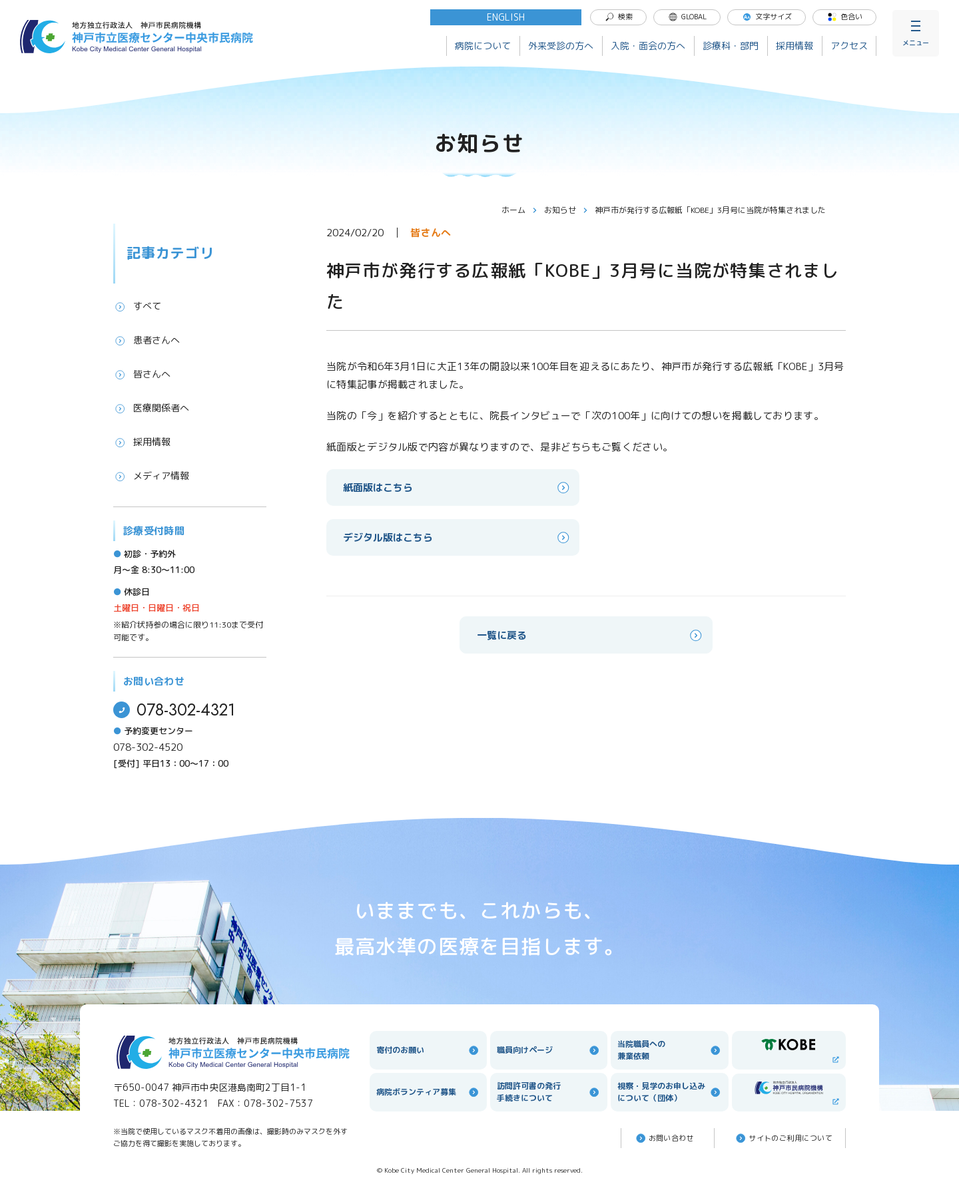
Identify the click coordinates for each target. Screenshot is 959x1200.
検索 (619, 16)
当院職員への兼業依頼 (669, 1050)
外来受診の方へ (560, 45)
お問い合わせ (664, 1138)
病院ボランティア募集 (428, 1092)
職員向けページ (549, 1050)
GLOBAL (687, 16)
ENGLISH (506, 17)
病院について (483, 45)
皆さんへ (141, 374)
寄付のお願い (428, 1050)
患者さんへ (146, 340)
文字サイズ (767, 16)
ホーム (519, 210)
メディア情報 (151, 476)
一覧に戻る (590, 635)
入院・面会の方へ (648, 45)
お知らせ (566, 210)
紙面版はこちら (457, 487)
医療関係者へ (151, 408)
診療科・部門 (731, 45)
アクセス (849, 45)
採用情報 (794, 45)
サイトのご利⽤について (783, 1138)
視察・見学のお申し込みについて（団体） (669, 1091)
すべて (137, 306)
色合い (844, 16)
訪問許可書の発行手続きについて (549, 1091)
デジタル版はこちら (457, 537)
